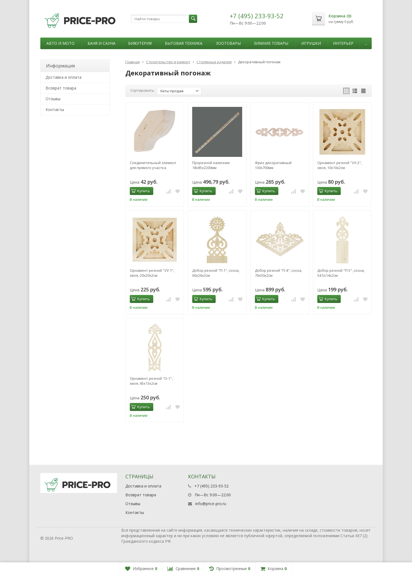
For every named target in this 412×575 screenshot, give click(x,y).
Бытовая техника (183, 43)
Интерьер (343, 43)
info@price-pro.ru (210, 503)
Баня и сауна (101, 43)
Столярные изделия (214, 61)
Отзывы (53, 98)
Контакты (55, 109)
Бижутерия (140, 43)
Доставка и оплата (63, 77)
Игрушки (311, 43)
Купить (140, 190)
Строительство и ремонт (168, 61)
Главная (132, 61)
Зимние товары (271, 43)
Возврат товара (61, 88)
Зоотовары (228, 43)
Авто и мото (60, 43)
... (366, 43)
